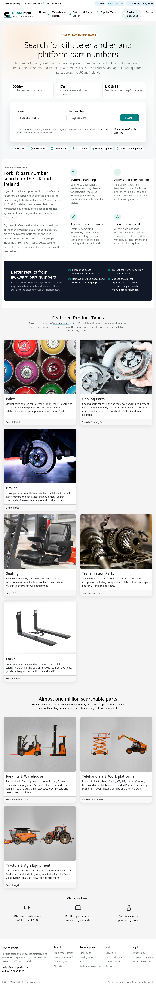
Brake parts (85, 952)
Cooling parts (86, 957)
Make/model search (63, 952)
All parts (58, 965)
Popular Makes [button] (107, 12)
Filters (83, 961)
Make (20, 111)
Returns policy (113, 961)
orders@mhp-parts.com (15, 967)
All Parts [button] (88, 12)
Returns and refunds (142, 961)
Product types (60, 961)
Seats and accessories (90, 965)
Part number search (63, 957)
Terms (109, 965)
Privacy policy (138, 952)
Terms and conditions (142, 957)
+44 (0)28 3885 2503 (13, 971)
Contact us (111, 952)
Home (42, 12)
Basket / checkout (114, 957)
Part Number (76, 111)
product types (61, 323)
